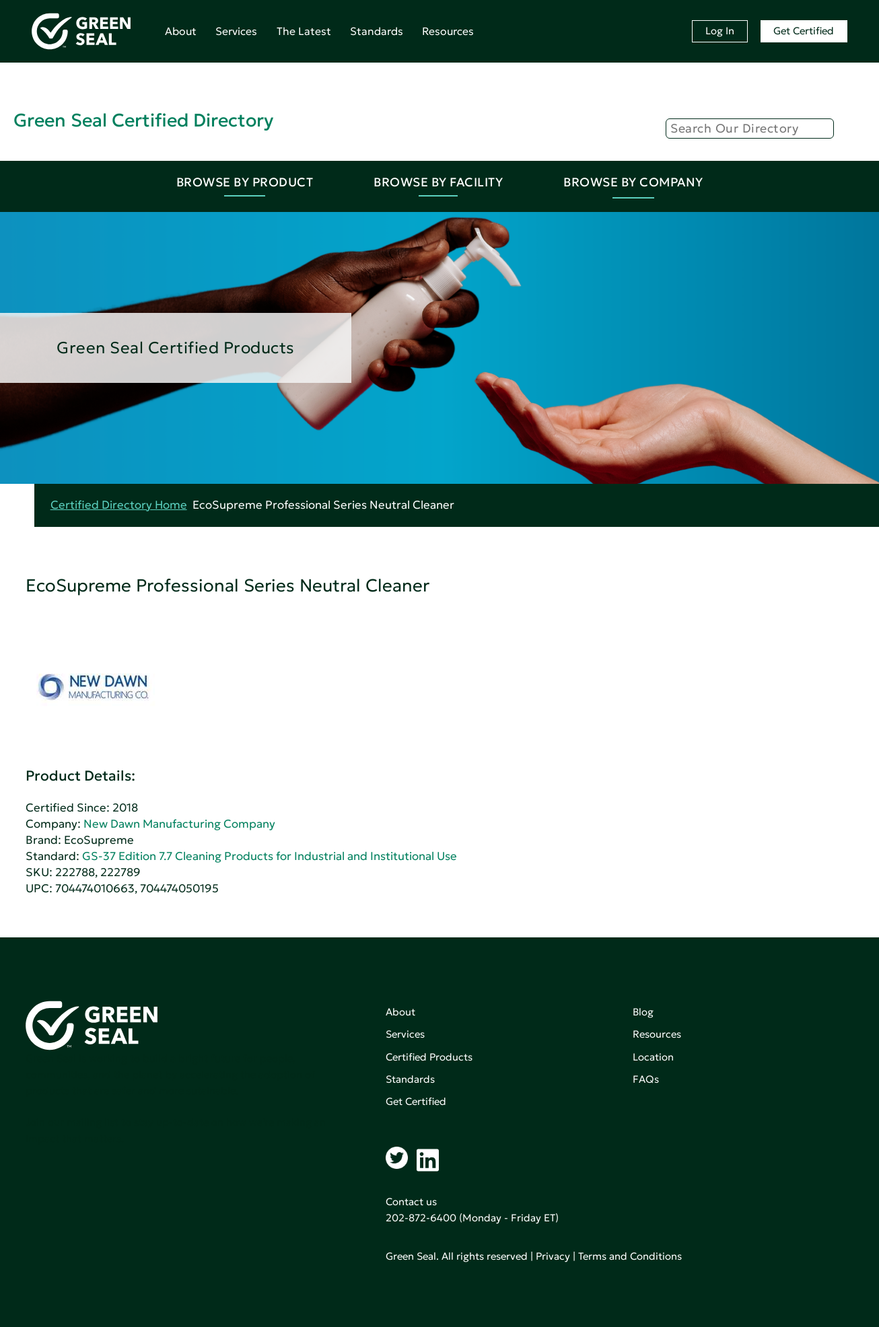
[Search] (750, 128)
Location (653, 1056)
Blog (643, 1011)
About (181, 31)
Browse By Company (633, 182)
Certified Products (429, 1056)
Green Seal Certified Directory (143, 120)
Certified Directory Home (118, 505)
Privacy (553, 1256)
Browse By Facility (438, 182)
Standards (376, 31)
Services (236, 31)
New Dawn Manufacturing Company (179, 824)
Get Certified (803, 30)
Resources (448, 31)
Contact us (411, 1201)
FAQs (646, 1079)
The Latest (304, 31)
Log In (719, 30)
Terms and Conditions (630, 1256)
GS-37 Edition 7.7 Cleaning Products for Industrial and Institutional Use (269, 856)
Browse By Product (245, 182)
